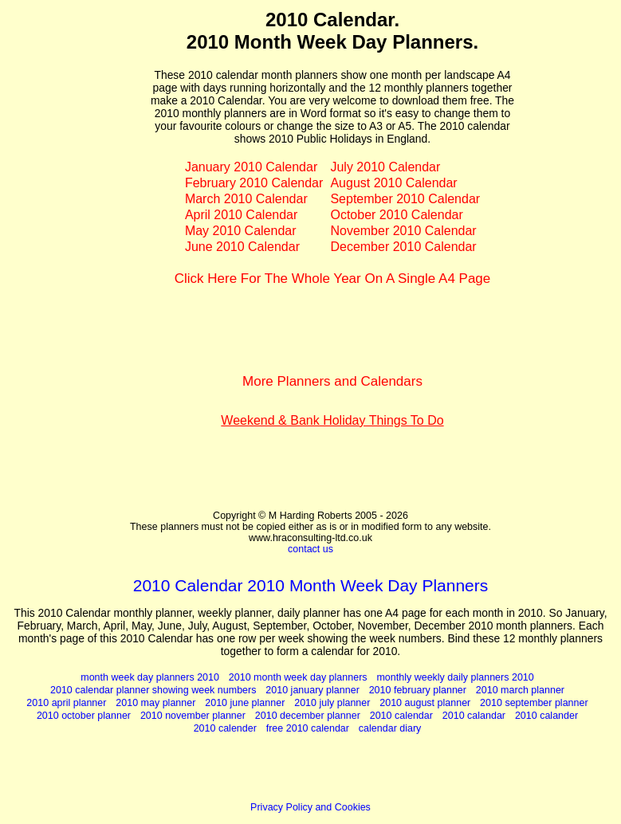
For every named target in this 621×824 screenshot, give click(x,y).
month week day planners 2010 (150, 677)
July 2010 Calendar (385, 167)
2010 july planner (332, 702)
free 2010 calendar (307, 728)
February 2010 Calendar (254, 183)
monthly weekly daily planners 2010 (454, 677)
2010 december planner (307, 715)
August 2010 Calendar (393, 183)
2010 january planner (312, 690)
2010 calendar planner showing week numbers (153, 690)
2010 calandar (473, 715)
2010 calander (546, 715)
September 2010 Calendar (405, 199)
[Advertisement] (79, 248)
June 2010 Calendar (242, 246)
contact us (310, 549)
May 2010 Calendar (241, 230)
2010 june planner (245, 702)
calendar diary (390, 728)
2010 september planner (534, 702)
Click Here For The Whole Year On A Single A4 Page (333, 278)
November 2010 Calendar (403, 230)
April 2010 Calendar (241, 215)
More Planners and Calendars (332, 381)
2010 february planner (417, 690)
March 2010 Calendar (246, 199)
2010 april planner (66, 702)
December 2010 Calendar (403, 246)
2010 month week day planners (298, 677)
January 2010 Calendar (251, 167)
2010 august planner (424, 702)
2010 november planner (193, 715)
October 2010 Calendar (396, 215)
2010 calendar (401, 715)
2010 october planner (84, 715)
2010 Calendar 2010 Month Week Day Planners (311, 585)
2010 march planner (520, 690)
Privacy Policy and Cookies (310, 807)
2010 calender (225, 728)
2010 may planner (155, 702)
